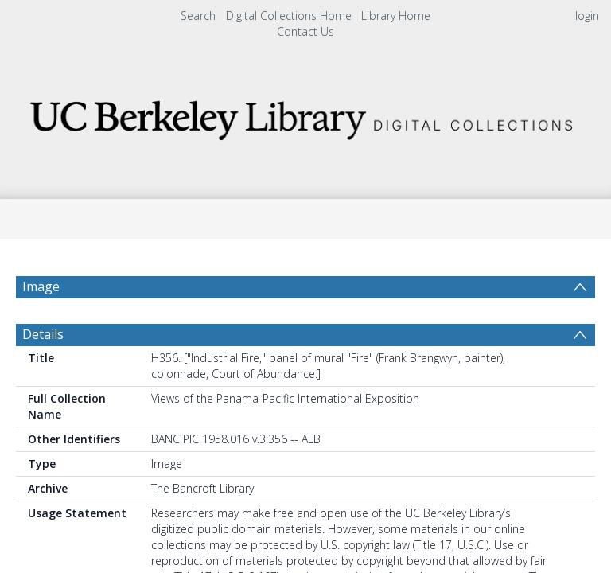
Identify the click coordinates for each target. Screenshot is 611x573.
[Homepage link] (305, 115)
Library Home (395, 15)
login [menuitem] (587, 15)
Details (43, 372)
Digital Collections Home (289, 15)
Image (41, 286)
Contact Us (305, 31)
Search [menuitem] (198, 15)
